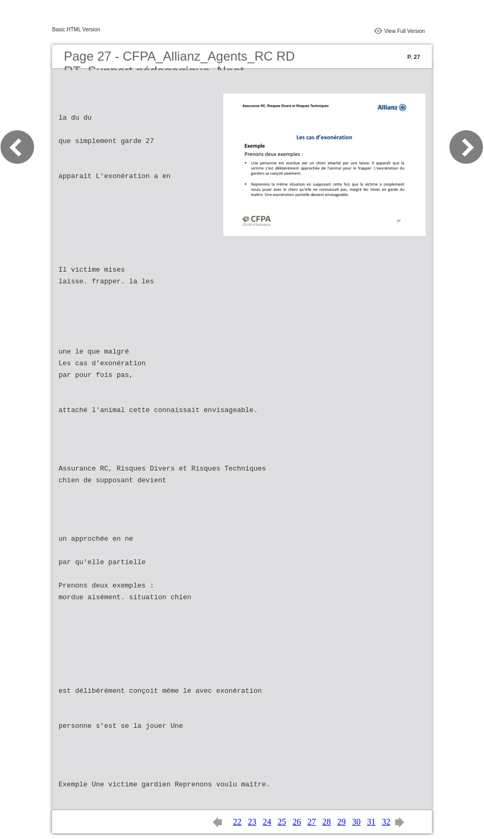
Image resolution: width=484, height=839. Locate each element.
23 (252, 821)
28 (326, 821)
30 (356, 821)
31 (371, 821)
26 (297, 821)
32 (386, 821)
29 (341, 821)
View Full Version (404, 31)
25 (282, 821)
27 (311, 821)
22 (237, 821)
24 (267, 821)
